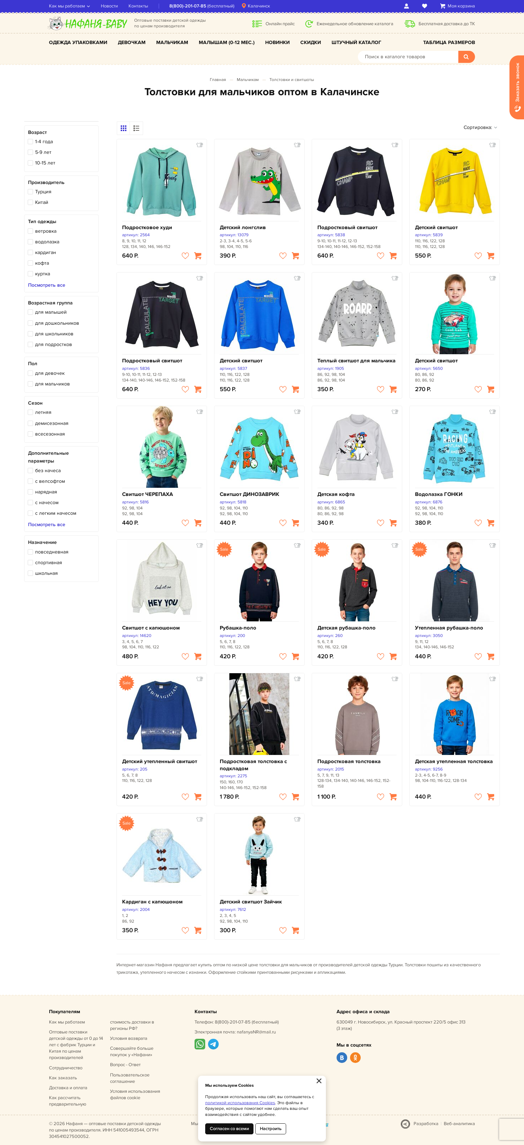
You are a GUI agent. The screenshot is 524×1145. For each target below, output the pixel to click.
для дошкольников (57, 323)
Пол (32, 364)
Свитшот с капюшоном (151, 628)
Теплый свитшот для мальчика (356, 360)
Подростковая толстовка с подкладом (253, 765)
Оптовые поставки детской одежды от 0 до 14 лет (76, 1045)
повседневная (52, 552)
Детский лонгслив (243, 227)
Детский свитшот (436, 227)
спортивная (48, 563)
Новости (109, 6)
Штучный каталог (356, 42)
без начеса (48, 471)
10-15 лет (45, 163)
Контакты (138, 6)
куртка (42, 274)
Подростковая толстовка (349, 761)
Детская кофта (336, 494)
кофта (42, 263)
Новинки (277, 42)
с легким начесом (55, 513)
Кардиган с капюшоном (152, 901)
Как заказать (63, 1078)
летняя (43, 412)
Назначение (42, 542)
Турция (43, 192)
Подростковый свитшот (347, 227)
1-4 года (44, 142)
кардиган (45, 252)
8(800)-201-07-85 (187, 6)
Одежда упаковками (78, 42)
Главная (218, 79)
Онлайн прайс (280, 24)
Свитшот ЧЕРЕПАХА (147, 494)
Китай (41, 202)
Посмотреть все (46, 285)
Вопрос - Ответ (125, 1065)
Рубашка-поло (238, 628)
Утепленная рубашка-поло (449, 628)
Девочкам (132, 42)
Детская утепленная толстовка (454, 761)
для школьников (54, 334)
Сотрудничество (65, 1068)
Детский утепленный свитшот (159, 761)
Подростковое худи (147, 227)
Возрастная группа (50, 303)
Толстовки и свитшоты (291, 79)
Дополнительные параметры (48, 457)
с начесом (47, 502)
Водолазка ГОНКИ (439, 494)
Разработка (426, 1124)
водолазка (47, 242)
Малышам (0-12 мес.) (227, 42)
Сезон (35, 403)
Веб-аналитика (459, 1124)
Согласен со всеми (229, 1129)
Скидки (310, 42)
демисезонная (52, 423)
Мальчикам (172, 42)
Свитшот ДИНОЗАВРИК (249, 494)
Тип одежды (42, 221)
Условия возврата (128, 1038)
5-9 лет (43, 152)
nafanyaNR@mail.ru (256, 1032)
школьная (46, 573)
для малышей (51, 312)
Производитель (46, 182)
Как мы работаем (67, 6)
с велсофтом (50, 481)
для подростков (53, 344)
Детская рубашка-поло (346, 628)
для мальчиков (52, 384)
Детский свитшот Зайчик (251, 901)
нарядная (46, 492)
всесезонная (50, 434)
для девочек (50, 373)
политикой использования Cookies (240, 1103)
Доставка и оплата (68, 1088)
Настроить (271, 1129)
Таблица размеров (449, 42)
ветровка (45, 231)
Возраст (37, 132)
